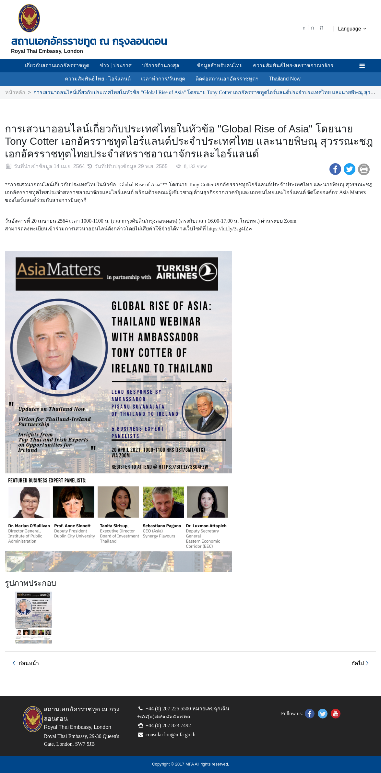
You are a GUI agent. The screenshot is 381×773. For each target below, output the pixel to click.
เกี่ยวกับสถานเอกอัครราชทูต (66, 65)
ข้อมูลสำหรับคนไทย (218, 65)
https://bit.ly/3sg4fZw (217, 229)
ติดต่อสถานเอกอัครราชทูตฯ (223, 79)
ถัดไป (361, 664)
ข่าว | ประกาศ (120, 65)
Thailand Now (278, 79)
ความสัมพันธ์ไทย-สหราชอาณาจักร (289, 65)
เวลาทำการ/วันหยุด (162, 79)
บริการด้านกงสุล (165, 65)
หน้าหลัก (14, 93)
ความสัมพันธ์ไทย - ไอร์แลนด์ (101, 79)
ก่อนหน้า (23, 664)
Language (353, 29)
